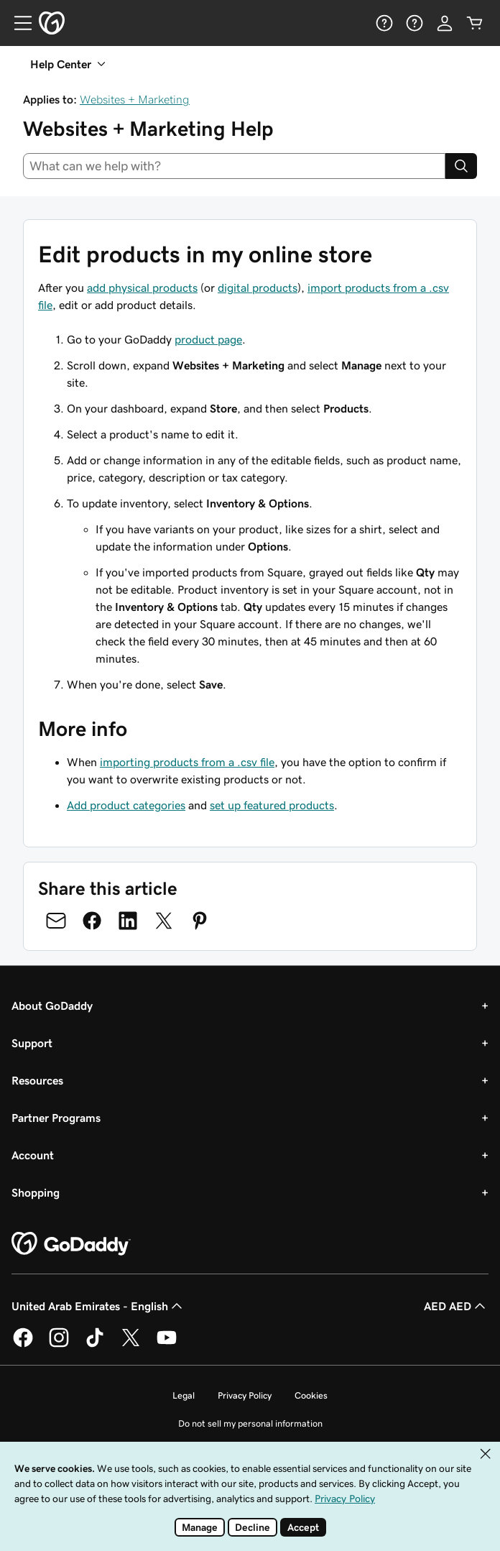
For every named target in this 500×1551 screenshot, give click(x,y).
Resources (37, 1080)
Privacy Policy (245, 1395)
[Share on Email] (56, 921)
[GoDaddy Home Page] (71, 1244)
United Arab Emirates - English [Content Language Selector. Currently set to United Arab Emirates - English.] (98, 1306)
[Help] (384, 23)
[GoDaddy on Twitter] (130, 1344)
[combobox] (234, 166)
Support (31, 1043)
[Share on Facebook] (92, 921)
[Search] (461, 166)
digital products (257, 287)
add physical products (142, 287)
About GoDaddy (52, 1005)
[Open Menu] (17, 23)
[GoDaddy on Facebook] (22, 1344)
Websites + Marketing (135, 99)
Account (32, 1155)
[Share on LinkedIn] (128, 921)
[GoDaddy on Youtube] (166, 1344)
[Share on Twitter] (164, 921)
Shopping (35, 1192)
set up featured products (272, 805)
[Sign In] (444, 23)
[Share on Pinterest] (200, 921)
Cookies (311, 1395)
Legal (183, 1395)
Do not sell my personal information (250, 1423)
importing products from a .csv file (187, 762)
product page (208, 339)
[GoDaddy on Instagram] (58, 1344)
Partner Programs (56, 1117)
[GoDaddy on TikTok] (94, 1344)
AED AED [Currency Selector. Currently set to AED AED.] (456, 1306)
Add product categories (126, 805)
